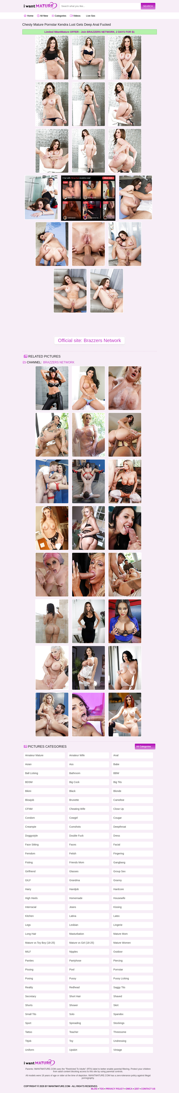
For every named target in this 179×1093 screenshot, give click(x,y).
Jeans (72, 907)
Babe (116, 764)
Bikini (28, 791)
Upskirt (73, 1049)
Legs (28, 924)
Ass (71, 764)
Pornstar (118, 969)
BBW (116, 773)
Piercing (118, 960)
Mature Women (122, 942)
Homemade (75, 898)
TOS (101, 1089)
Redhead (74, 987)
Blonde (117, 791)
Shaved (117, 996)
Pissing (29, 969)
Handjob (74, 889)
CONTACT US (148, 1089)
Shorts (29, 1005)
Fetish (72, 853)
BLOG (94, 1089)
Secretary (30, 996)
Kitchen (29, 916)
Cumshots (75, 826)
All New (42, 15)
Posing (29, 978)
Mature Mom (120, 933)
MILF (28, 951)
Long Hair (30, 933)
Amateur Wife (77, 755)
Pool (71, 969)
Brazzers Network (58, 362)
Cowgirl (73, 817)
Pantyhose (75, 960)
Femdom (30, 853)
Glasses (74, 871)
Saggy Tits (119, 987)
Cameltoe (118, 799)
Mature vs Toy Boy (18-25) (40, 942)
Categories (59, 15)
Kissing (117, 907)
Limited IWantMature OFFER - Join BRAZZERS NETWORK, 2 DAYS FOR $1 (90, 31)
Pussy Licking (121, 978)
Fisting (29, 862)
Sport (28, 1023)
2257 (136, 1089)
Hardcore (118, 889)
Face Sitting (32, 844)
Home (28, 15)
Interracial (30, 907)
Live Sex (89, 15)
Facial (116, 844)
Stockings (118, 1023)
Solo (71, 1014)
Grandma (74, 880)
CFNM (29, 808)
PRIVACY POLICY (115, 1089)
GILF (28, 880)
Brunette (74, 799)
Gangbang (119, 862)
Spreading (75, 1023)
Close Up (118, 808)
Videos (75, 15)
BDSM (29, 782)
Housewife (119, 898)
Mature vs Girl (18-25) (81, 942)
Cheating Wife (77, 808)
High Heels (31, 898)
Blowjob (29, 799)
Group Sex (119, 871)
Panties (29, 960)
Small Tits (30, 1014)
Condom (30, 817)
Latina (72, 916)
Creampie (30, 826)
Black (72, 791)
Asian (28, 764)
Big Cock (74, 782)
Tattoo (28, 1032)
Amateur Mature (34, 755)
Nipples (73, 951)
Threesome (119, 1032)
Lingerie (117, 924)
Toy (71, 1040)
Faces (72, 844)
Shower (73, 1005)
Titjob (28, 1040)
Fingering (118, 853)
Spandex (118, 1014)
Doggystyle (31, 835)
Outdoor (118, 951)
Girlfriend (30, 871)
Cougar (117, 817)
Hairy (28, 889)
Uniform (29, 1049)
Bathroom (74, 773)
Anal (115, 755)
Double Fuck (76, 835)
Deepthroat (119, 826)
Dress (116, 835)
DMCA (129, 1089)
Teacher (73, 1032)
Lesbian (73, 924)
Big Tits (117, 782)
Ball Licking (31, 773)
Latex (116, 916)
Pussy (72, 978)
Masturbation (76, 933)
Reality (29, 987)
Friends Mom (76, 862)
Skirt (115, 1005)
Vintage (117, 1049)
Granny (117, 880)
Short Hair (75, 996)
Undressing (119, 1040)
